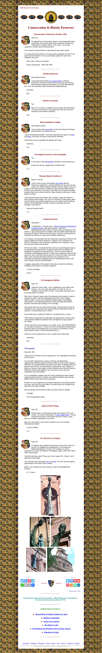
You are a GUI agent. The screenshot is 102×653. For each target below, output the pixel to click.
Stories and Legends (51, 621)
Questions (34, 643)
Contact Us (70, 643)
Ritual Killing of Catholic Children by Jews (51, 614)
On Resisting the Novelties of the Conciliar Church (51, 629)
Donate (77, 643)
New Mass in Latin (51, 625)
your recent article (55, 81)
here (73, 135)
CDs (58, 643)
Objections (41, 643)
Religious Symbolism (51, 618)
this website (49, 162)
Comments (26, 643)
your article (49, 129)
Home (48, 643)
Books (53, 643)
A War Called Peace (62, 415)
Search (63, 643)
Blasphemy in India (51, 632)
